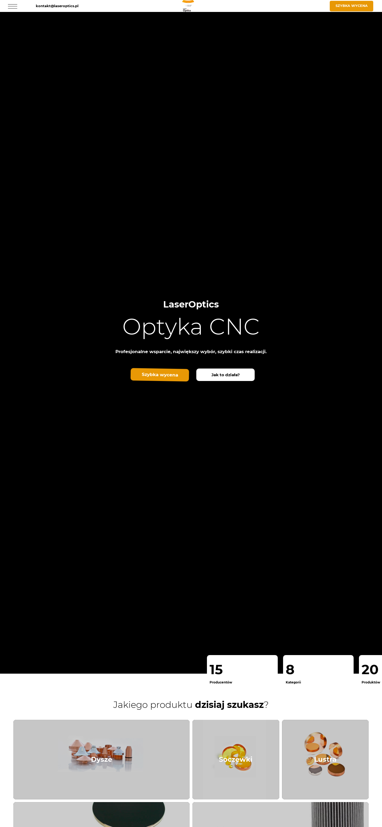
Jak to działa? (225, 374)
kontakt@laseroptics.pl (57, 6)
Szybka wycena (352, 6)
